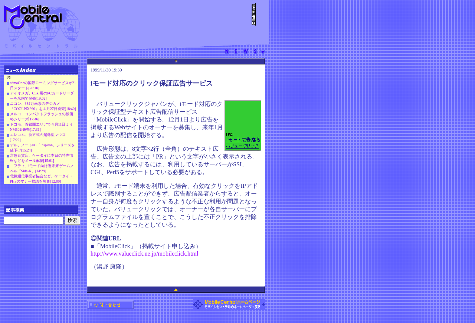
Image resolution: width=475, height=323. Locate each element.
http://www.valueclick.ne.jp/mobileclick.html (144, 253)
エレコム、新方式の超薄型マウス (38, 135)
